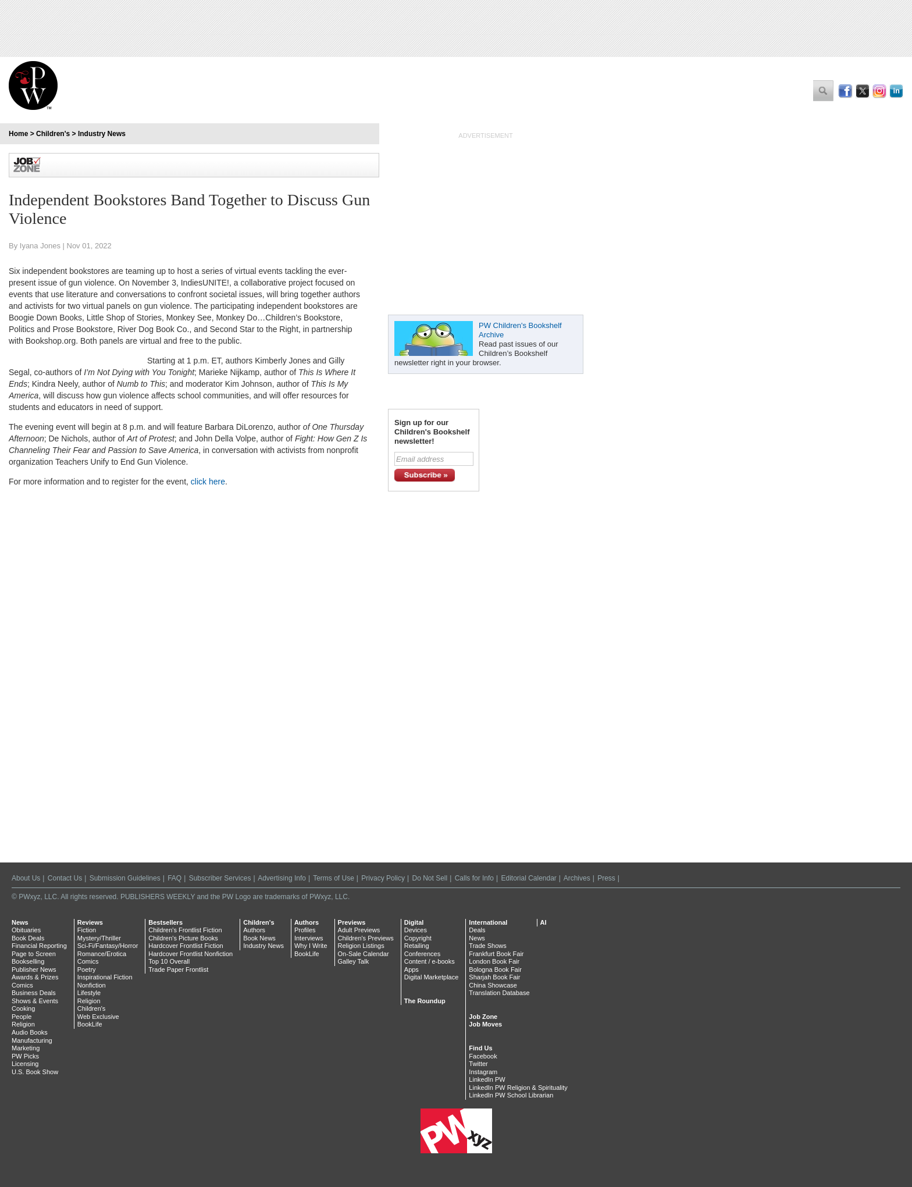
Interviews (308, 938)
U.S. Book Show (35, 1071)
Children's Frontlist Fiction (185, 929)
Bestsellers (165, 922)
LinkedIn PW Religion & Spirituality (518, 1087)
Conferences (422, 953)
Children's (53, 134)
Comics (22, 985)
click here (208, 481)
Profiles (305, 929)
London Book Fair (494, 961)
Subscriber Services (220, 878)
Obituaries (26, 929)
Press (606, 878)
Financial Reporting (39, 945)
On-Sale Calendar (363, 953)
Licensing (25, 1063)
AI (543, 922)
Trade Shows (487, 945)
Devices (415, 929)
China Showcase (493, 985)
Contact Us (65, 878)
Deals (477, 929)
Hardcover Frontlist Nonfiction (190, 953)
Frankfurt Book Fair (496, 953)
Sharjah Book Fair (494, 977)
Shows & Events (35, 1000)
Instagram (483, 1071)
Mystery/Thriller (99, 938)
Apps (411, 969)
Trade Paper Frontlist (178, 969)
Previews (352, 922)
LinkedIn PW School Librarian (511, 1095)
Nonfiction (91, 985)
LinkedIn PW (487, 1079)
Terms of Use (333, 878)
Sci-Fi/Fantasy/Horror (107, 945)
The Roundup (425, 1000)
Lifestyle (89, 992)
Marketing (26, 1048)
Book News (259, 938)
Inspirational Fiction (105, 977)
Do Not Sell (429, 878)
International (488, 922)
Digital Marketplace (431, 977)
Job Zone (483, 1016)
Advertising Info (282, 878)
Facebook (483, 1056)
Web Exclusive (98, 1016)
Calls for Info (474, 878)
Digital (414, 922)
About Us (26, 878)
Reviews (90, 922)
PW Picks (25, 1056)
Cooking (23, 1008)
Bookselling (28, 961)
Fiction (86, 929)
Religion (23, 1024)
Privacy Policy (383, 878)
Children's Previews (366, 938)
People (21, 1016)
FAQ (174, 878)
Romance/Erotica (101, 953)
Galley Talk (353, 961)
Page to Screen (34, 953)
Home (18, 134)
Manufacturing (32, 1040)
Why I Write (310, 945)
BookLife (89, 1024)
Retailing (416, 945)
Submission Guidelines (125, 878)
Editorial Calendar (528, 878)
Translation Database (499, 992)
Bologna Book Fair (495, 969)
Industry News (102, 134)
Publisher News (34, 969)
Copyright (418, 938)
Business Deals (34, 992)
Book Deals (28, 938)
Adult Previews (359, 929)
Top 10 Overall (169, 961)
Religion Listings (361, 945)
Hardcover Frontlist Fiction (185, 945)
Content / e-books (429, 961)
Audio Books (30, 1032)
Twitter (478, 1063)
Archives (577, 878)
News (20, 922)
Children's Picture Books (183, 938)
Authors (254, 929)
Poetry (86, 969)
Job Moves (485, 1024)
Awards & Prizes (35, 977)
